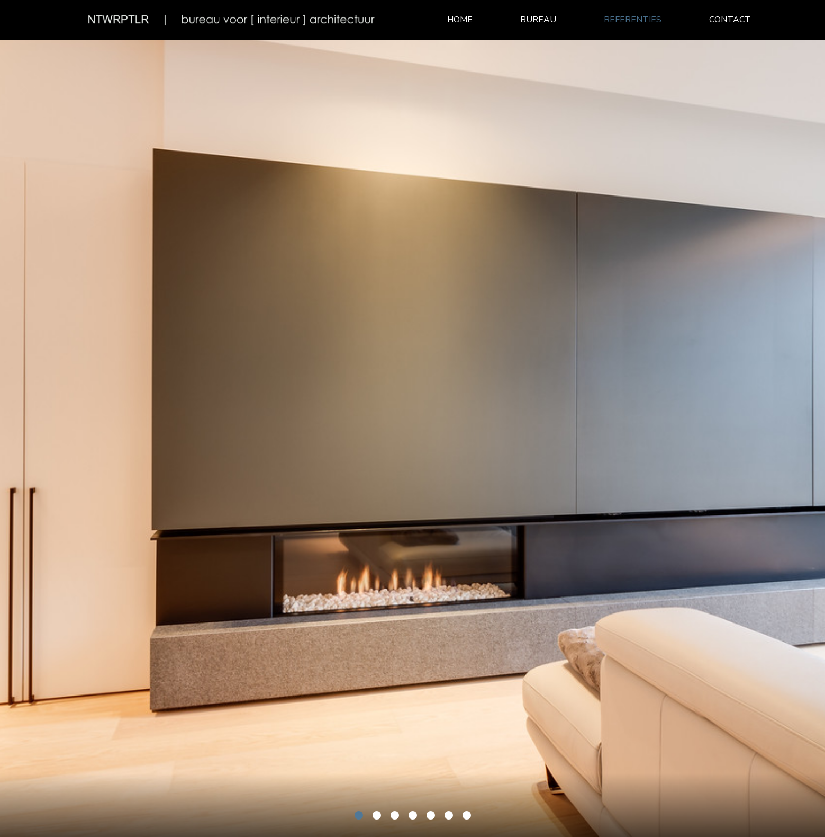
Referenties (632, 19)
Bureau (538, 19)
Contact (730, 19)
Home (460, 19)
